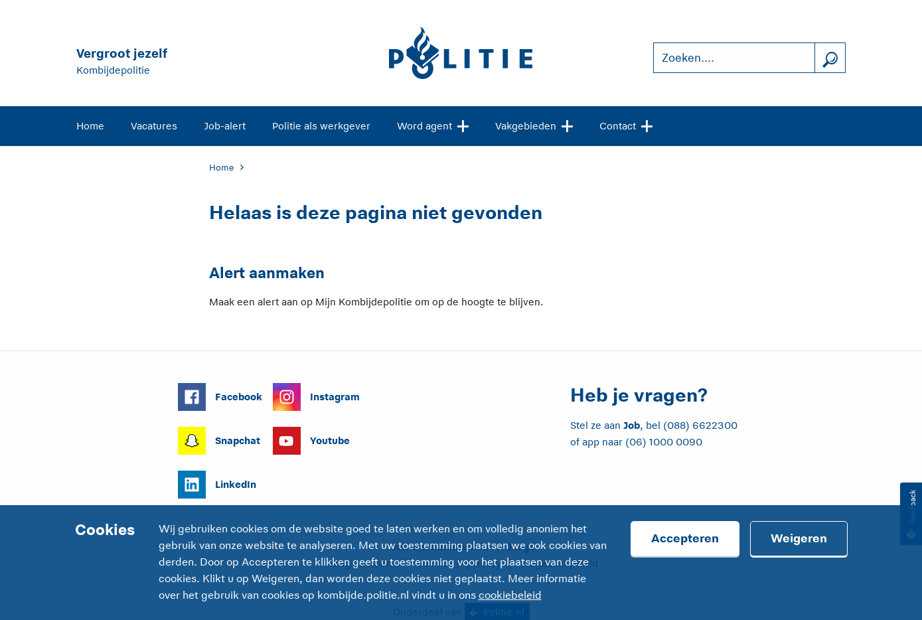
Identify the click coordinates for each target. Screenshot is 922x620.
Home (90, 125)
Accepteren (685, 538)
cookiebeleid (510, 595)
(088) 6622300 (700, 425)
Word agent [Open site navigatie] (433, 124)
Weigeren (799, 538)
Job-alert (225, 125)
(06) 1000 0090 (663, 441)
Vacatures (154, 125)
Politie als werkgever (321, 125)
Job (631, 425)
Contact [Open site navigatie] (626, 124)
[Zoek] (829, 58)
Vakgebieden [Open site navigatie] (534, 124)
